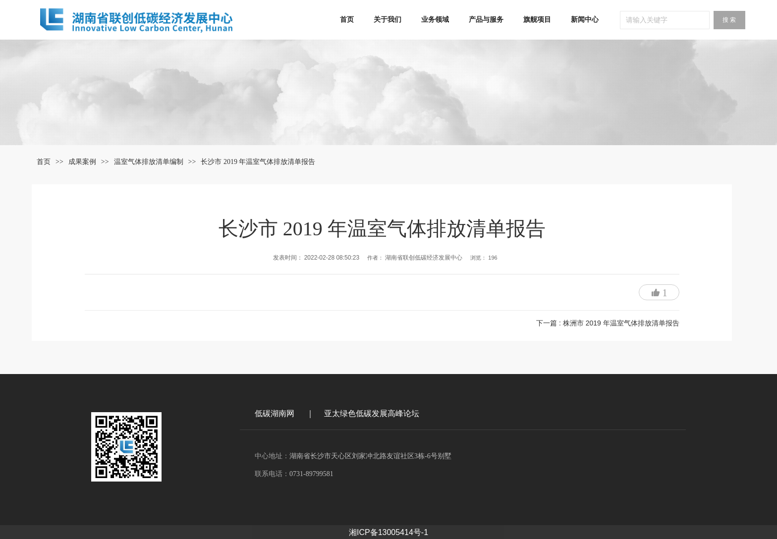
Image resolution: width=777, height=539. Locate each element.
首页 (44, 161)
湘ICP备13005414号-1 (388, 531)
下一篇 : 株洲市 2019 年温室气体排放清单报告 (607, 322)
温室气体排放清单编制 (148, 161)
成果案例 (82, 161)
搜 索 (729, 19)
